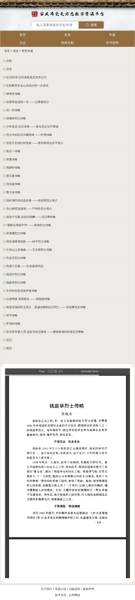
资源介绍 (60, 589)
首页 (22, 34)
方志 (22, 42)
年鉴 (112, 34)
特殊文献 (67, 42)
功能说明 (74, 589)
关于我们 (46, 589)
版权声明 (88, 589)
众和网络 (74, 595)
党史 (67, 34)
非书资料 (112, 42)
